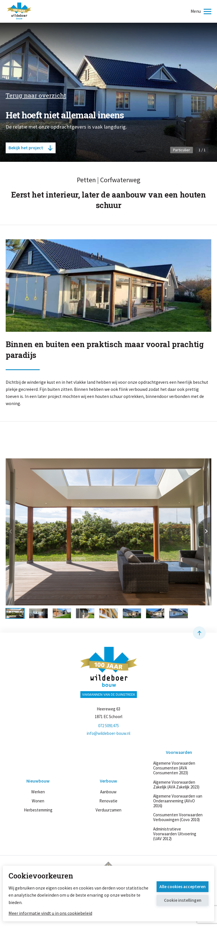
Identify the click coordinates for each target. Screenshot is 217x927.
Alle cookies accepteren (182, 886)
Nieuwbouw (38, 781)
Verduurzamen (108, 810)
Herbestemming (38, 810)
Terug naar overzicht (36, 95)
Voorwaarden (179, 752)
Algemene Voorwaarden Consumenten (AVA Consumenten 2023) (174, 768)
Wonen (38, 800)
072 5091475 (108, 725)
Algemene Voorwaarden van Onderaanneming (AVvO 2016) (177, 801)
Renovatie (108, 800)
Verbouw (108, 781)
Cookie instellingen (182, 900)
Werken (38, 791)
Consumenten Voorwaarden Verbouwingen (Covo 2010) (178, 817)
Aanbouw (108, 791)
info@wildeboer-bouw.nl (108, 733)
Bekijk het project (30, 148)
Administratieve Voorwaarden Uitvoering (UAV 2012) (174, 834)
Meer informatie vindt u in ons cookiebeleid (50, 913)
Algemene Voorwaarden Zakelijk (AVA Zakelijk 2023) (176, 784)
